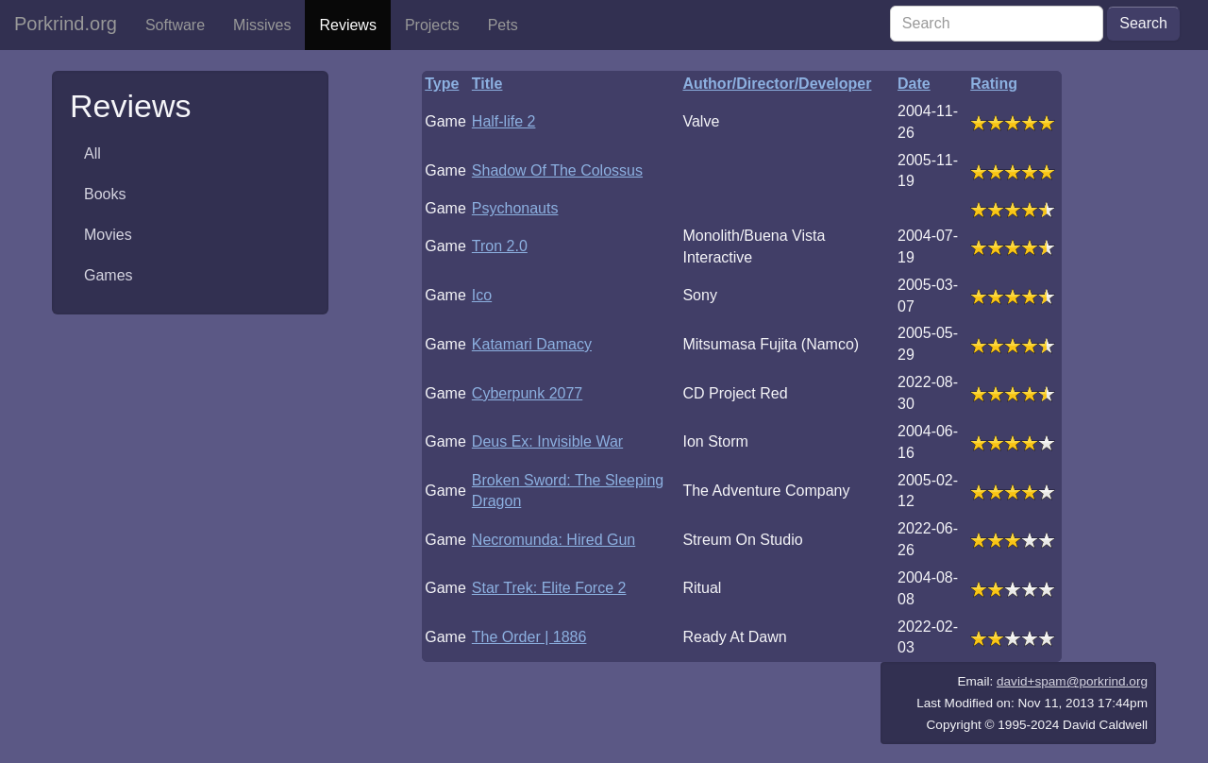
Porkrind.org (65, 23)
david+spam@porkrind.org (1072, 681)
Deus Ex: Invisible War (547, 441)
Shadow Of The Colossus (557, 170)
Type (442, 84)
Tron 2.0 (500, 246)
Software (175, 25)
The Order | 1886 (529, 637)
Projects (432, 25)
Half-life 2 (504, 121)
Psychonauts (515, 208)
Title (487, 84)
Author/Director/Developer (776, 84)
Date (914, 84)
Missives (262, 25)
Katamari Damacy (532, 344)
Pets (503, 25)
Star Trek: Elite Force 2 (549, 588)
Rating (993, 84)
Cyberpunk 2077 (527, 393)
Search (1143, 23)
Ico (482, 295)
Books (105, 194)
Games (108, 275)
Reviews (347, 25)
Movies (108, 235)
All (92, 153)
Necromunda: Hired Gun (553, 540)
